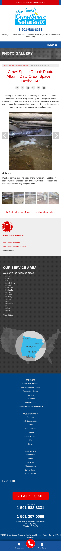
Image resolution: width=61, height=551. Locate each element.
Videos (30, 458)
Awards (31, 425)
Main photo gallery (45, 212)
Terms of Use (54, 535)
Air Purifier (30, 399)
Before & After (30, 470)
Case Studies (30, 474)
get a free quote (30, 496)
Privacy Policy (42, 535)
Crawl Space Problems (11, 243)
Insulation (30, 395)
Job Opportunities (30, 421)
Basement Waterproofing (30, 387)
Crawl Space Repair (12, 236)
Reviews (30, 462)
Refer (30, 444)
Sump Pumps (30, 403)
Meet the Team (30, 429)
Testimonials (30, 455)
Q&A (30, 440)
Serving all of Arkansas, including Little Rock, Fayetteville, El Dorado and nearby (30, 35)
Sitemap (30, 537)
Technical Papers (30, 436)
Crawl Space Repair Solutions (14, 247)
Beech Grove (10, 283)
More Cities (8, 315)
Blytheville (9, 290)
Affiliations (30, 432)
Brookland (9, 292)
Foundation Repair (30, 391)
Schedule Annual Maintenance (30, 2)
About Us (30, 417)
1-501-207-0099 (30, 516)
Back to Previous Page (18, 212)
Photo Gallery (8, 251)
